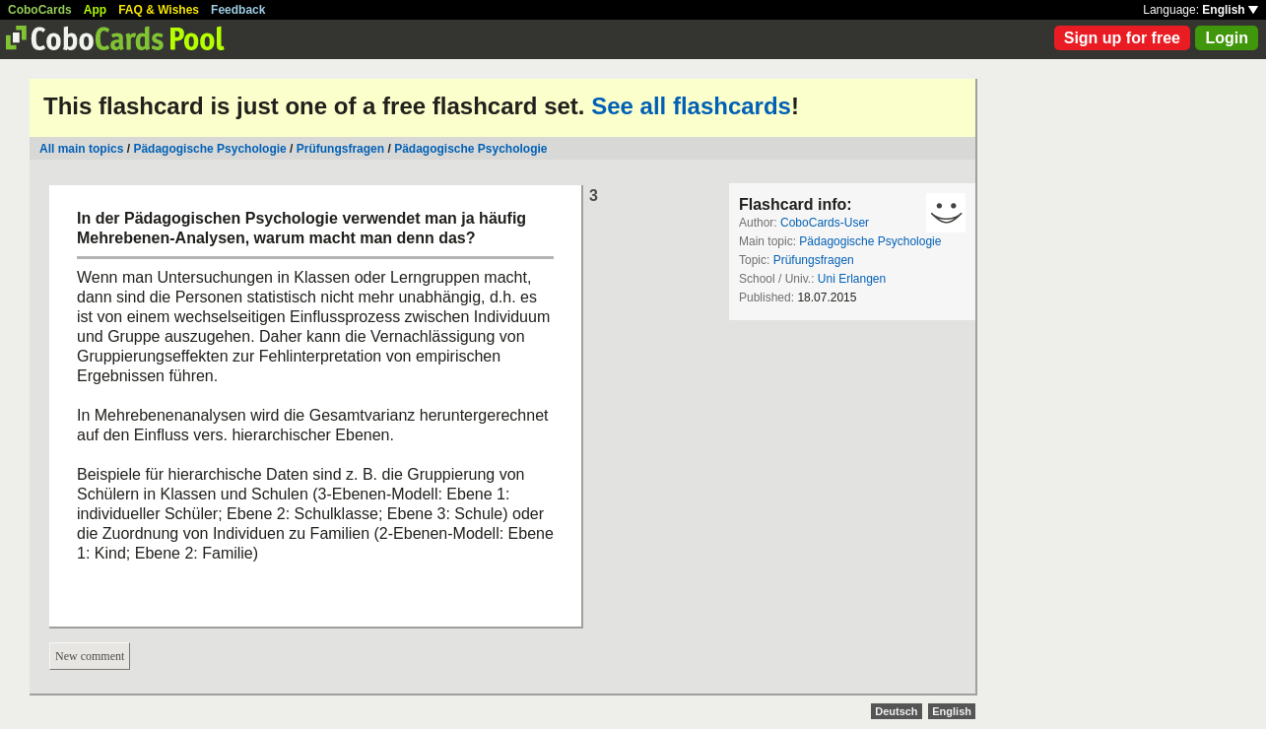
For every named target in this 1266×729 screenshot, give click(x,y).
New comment (89, 656)
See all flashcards (691, 106)
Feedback (238, 10)
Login (1226, 38)
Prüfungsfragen (340, 149)
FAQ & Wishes (158, 10)
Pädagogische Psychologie (209, 149)
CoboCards (40, 10)
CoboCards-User (824, 223)
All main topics (81, 149)
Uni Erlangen (852, 279)
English (1230, 10)
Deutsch (896, 711)
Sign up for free (1122, 38)
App (95, 10)
